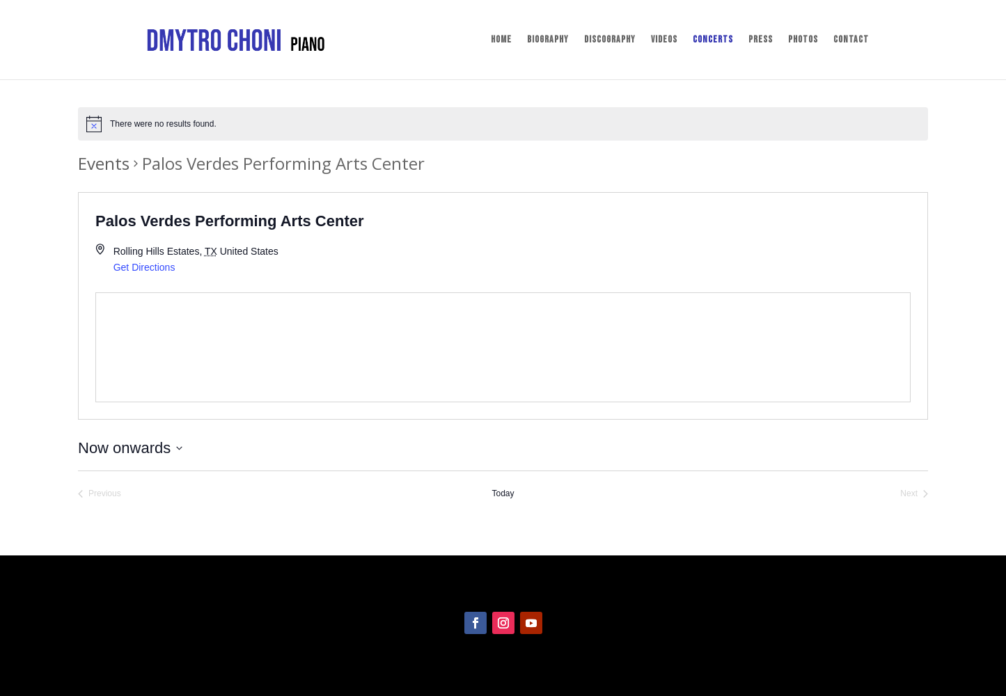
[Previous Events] (99, 494)
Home (501, 40)
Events (103, 163)
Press (760, 40)
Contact (851, 40)
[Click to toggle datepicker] (130, 447)
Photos (803, 40)
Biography (548, 40)
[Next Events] (914, 494)
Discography (610, 40)
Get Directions (144, 267)
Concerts (713, 40)
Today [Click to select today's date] (503, 493)
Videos (664, 40)
